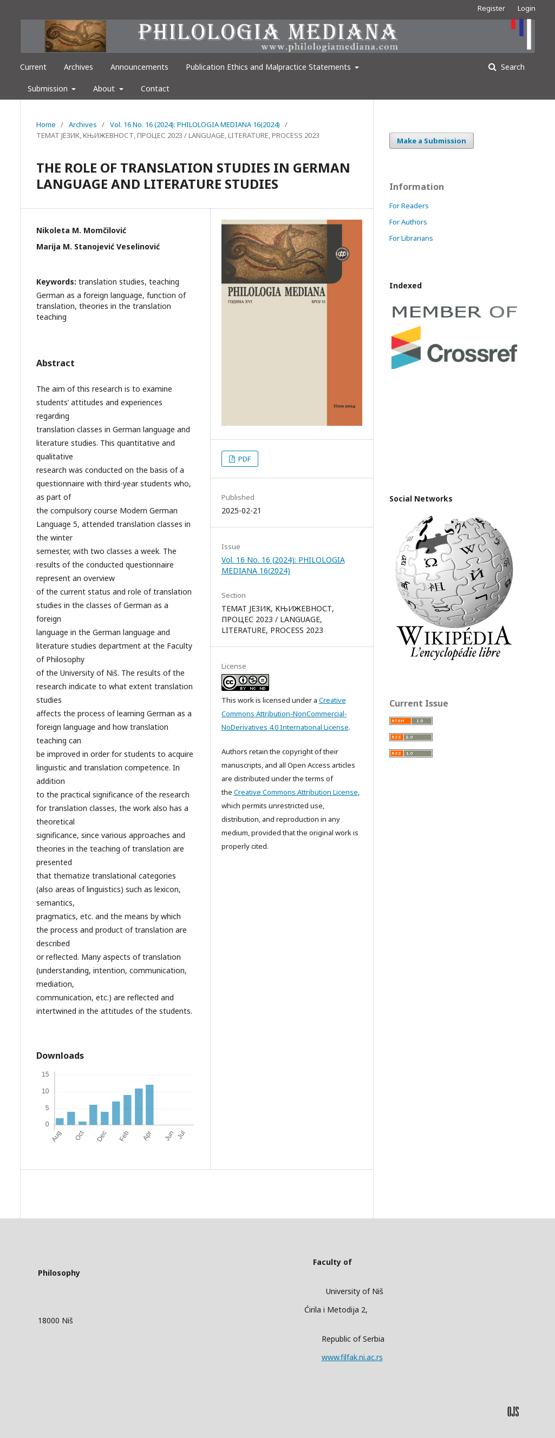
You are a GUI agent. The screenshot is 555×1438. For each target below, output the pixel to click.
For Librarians (411, 238)
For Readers (409, 205)
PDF (244, 459)
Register (491, 8)
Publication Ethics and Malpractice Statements (269, 67)
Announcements (139, 67)
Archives (78, 67)
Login (527, 8)
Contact (155, 88)
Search (512, 67)
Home (46, 124)
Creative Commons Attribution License (296, 792)
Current (33, 67)
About (105, 88)
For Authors (408, 222)
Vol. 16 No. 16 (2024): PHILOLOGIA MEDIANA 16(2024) (195, 124)
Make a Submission (431, 141)
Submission (49, 88)
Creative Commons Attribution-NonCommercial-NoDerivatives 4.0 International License (285, 713)
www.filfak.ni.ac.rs (352, 1357)
